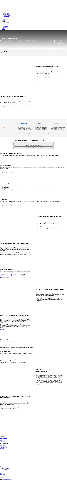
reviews (3, 20)
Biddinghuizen (13, 274)
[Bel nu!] (0, 480)
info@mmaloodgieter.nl (5, 468)
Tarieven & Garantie (3, 445)
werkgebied (6, 27)
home (3, 11)
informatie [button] (4, 21)
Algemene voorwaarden (4, 477)
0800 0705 (2, 42)
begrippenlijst (6, 26)
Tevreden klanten (3, 446)
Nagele (12, 275)
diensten (3, 12)
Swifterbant (3, 274)
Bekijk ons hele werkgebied (4, 277)
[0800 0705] (2, 1)
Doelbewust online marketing (8, 479)
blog (5, 25)
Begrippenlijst (2, 474)
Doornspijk (23, 275)
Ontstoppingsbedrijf (3, 438)
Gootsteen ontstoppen (3, 439)
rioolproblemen (6, 22)
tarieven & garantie (5, 19)
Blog (1, 473)
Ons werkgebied (2, 448)
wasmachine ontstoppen (8, 17)
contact (3, 29)
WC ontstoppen (6, 16)
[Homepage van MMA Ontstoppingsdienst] (7, 9)
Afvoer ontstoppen (3, 441)
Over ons (1, 444)
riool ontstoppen (6, 13)
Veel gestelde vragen (3, 447)
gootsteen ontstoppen (7, 14)
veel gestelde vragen (7, 24)
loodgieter (5, 18)
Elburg (2, 275)
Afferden (23, 274)
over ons (3, 28)
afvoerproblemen (7, 23)
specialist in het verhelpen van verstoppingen (44, 71)
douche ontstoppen (7, 15)
